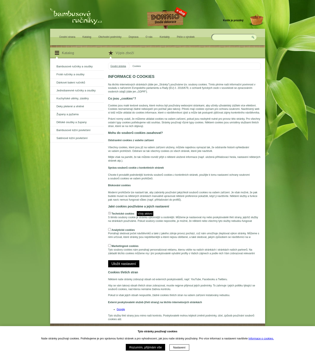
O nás (149, 36)
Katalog (87, 36)
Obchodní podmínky (109, 36)
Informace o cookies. (261, 338)
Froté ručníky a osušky (71, 74)
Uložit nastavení (124, 264)
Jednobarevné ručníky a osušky (76, 90)
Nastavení (179, 347)
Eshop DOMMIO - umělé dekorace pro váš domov (166, 31)
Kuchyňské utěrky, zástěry (73, 98)
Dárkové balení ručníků (71, 82)
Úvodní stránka (118, 66)
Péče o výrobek (186, 36)
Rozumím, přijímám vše (145, 347)
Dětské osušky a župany (72, 122)
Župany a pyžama (68, 114)
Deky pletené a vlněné (70, 106)
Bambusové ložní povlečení (74, 130)
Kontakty (165, 36)
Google (121, 309)
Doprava (133, 36)
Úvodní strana (67, 36)
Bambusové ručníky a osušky (75, 66)
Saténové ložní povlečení (72, 138)
